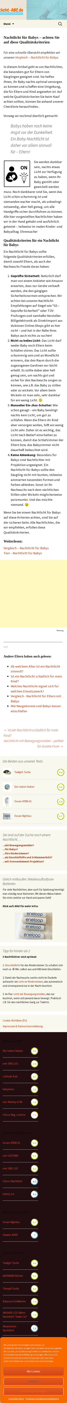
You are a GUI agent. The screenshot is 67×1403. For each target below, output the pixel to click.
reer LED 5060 (10, 1155)
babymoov (8, 1089)
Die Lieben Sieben (24, 786)
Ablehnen (33, 1381)
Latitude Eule (10, 1076)
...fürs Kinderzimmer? (16, 853)
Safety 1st (8, 1194)
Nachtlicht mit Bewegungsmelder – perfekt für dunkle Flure (33, 743)
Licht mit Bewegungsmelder (29, 994)
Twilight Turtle (22, 772)
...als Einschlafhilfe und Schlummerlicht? (27, 857)
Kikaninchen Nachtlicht (9, 1328)
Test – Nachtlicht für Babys (23, 553)
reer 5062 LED (10, 1063)
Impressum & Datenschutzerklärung (42, 1398)
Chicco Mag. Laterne (14, 1114)
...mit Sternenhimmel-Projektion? (23, 861)
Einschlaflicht (12, 965)
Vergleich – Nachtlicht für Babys (36, 57)
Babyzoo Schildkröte (14, 1301)
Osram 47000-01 (23, 801)
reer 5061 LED (10, 1168)
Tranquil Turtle (11, 1288)
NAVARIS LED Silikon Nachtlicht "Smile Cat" (15, 1315)
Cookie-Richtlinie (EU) (15, 1020)
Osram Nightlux (22, 816)
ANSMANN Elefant (13, 1275)
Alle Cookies (33, 1371)
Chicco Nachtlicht (12, 1181)
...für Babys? (10, 849)
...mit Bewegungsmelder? (18, 845)
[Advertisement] (33, 594)
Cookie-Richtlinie (16, 1398)
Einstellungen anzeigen (34, 1391)
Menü (7, 24)
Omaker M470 (10, 1235)
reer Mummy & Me (13, 1102)
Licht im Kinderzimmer (30, 981)
